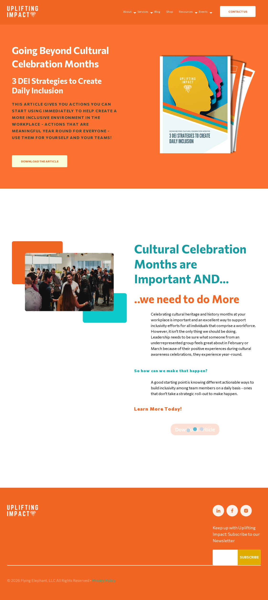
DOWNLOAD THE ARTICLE (39, 161)
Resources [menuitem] (186, 11)
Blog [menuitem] (157, 11)
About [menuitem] (127, 11)
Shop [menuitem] (169, 11)
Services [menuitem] (142, 11)
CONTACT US (237, 11)
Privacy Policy (104, 580)
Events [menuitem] (203, 11)
